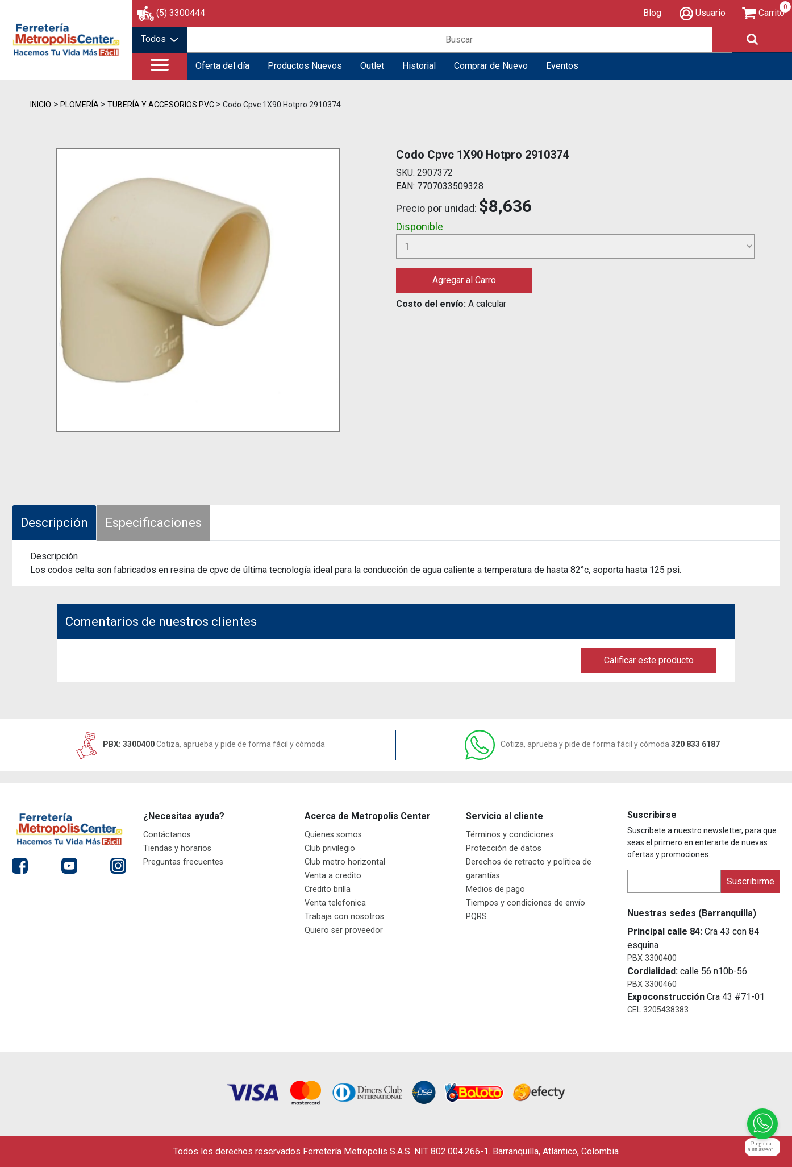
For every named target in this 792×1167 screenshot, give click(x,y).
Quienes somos (333, 835)
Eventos (562, 65)
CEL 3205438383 (658, 1010)
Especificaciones (153, 523)
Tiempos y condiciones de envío (525, 903)
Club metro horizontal (345, 862)
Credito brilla (328, 889)
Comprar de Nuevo (491, 65)
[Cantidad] (575, 246)
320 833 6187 (592, 744)
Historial (419, 65)
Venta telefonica (335, 903)
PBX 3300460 (652, 984)
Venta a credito (333, 876)
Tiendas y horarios (177, 848)
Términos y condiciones (510, 835)
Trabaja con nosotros (344, 916)
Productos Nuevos (305, 65)
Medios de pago (495, 889)
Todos (159, 39)
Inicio (40, 104)
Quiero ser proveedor (344, 930)
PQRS (476, 916)
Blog (652, 12)
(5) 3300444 (180, 12)
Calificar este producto (649, 660)
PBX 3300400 (652, 958)
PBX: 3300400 (199, 744)
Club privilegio (330, 848)
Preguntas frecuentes (183, 862)
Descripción (54, 523)
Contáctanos (167, 835)
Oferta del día (222, 65)
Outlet (372, 65)
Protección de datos (503, 848)
